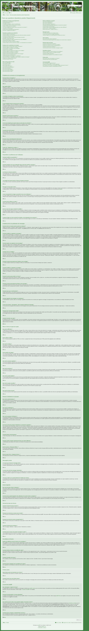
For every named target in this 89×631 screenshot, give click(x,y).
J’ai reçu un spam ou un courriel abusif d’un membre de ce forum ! (54, 35)
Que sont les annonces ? (7, 68)
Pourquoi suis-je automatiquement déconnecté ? (11, 29)
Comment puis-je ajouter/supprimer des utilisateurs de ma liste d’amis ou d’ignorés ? (57, 39)
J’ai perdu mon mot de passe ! (8, 28)
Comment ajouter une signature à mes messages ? (11, 48)
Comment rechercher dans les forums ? (49, 43)
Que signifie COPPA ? (6, 22)
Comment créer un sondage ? (8, 49)
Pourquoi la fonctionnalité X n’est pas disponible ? (51, 64)
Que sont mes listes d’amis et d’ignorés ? (50, 38)
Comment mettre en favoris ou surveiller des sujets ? (52, 52)
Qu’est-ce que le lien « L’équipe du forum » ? (50, 29)
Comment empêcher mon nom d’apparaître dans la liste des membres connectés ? (17, 35)
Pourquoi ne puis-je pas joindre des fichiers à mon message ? (13, 53)
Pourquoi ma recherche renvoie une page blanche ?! (52, 45)
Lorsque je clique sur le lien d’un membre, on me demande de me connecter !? (17, 42)
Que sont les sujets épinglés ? (8, 69)
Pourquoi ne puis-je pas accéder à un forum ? (10, 52)
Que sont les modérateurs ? (47, 22)
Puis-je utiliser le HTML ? (7, 63)
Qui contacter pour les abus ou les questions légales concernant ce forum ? (55, 65)
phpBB (60, 189)
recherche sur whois (72, 603)
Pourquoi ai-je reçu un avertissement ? (9, 54)
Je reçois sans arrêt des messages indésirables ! (51, 34)
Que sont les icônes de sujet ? (8, 71)
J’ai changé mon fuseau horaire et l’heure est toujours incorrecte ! (14, 37)
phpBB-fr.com (44, 626)
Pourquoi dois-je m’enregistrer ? (8, 21)
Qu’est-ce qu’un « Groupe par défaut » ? (49, 28)
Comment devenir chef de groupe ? (49, 26)
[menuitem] (10, 13)
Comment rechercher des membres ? (49, 46)
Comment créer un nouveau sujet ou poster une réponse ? (12, 46)
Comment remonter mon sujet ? (8, 59)
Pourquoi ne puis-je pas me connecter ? (9, 26)
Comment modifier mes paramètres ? (9, 34)
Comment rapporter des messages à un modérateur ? (12, 55)
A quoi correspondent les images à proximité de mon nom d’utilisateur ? (15, 39)
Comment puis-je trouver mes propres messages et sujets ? (53, 47)
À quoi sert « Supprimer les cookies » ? (9, 30)
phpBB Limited (32, 588)
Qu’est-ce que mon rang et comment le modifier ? (11, 41)
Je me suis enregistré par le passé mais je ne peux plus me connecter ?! (15, 27)
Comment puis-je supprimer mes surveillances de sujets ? (52, 54)
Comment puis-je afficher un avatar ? (9, 40)
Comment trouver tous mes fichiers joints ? (50, 59)
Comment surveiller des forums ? (48, 53)
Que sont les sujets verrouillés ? (8, 70)
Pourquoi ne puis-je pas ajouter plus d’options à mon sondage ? (13, 50)
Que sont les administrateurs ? (48, 21)
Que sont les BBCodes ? (7, 62)
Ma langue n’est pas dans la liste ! (8, 38)
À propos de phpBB (25, 589)
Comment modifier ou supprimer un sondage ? (10, 51)
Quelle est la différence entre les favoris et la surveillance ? (53, 51)
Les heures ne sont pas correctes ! (8, 36)
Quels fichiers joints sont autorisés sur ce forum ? (51, 58)
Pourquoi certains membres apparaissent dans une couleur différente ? (55, 27)
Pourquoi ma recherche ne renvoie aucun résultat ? (51, 44)
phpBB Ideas (58, 595)
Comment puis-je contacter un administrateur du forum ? (52, 66)
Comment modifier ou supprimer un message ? (11, 47)
